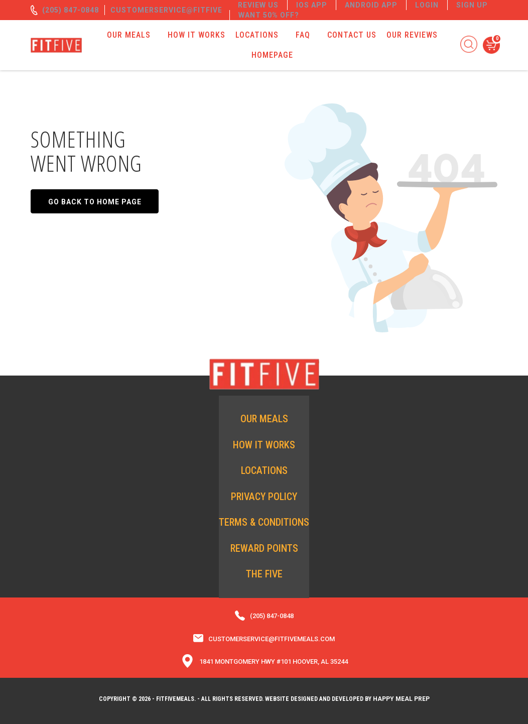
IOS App (311, 5)
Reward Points (264, 548)
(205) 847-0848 (70, 10)
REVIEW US (258, 5)
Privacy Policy (264, 497)
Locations (257, 35)
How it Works (196, 35)
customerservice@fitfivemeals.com (189, 10)
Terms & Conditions (264, 522)
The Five (264, 574)
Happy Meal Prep (401, 698)
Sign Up (472, 5)
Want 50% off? (268, 15)
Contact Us (351, 35)
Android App (371, 5)
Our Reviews (412, 35)
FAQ (303, 35)
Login (427, 5)
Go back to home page (95, 202)
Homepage (272, 55)
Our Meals (129, 35)
